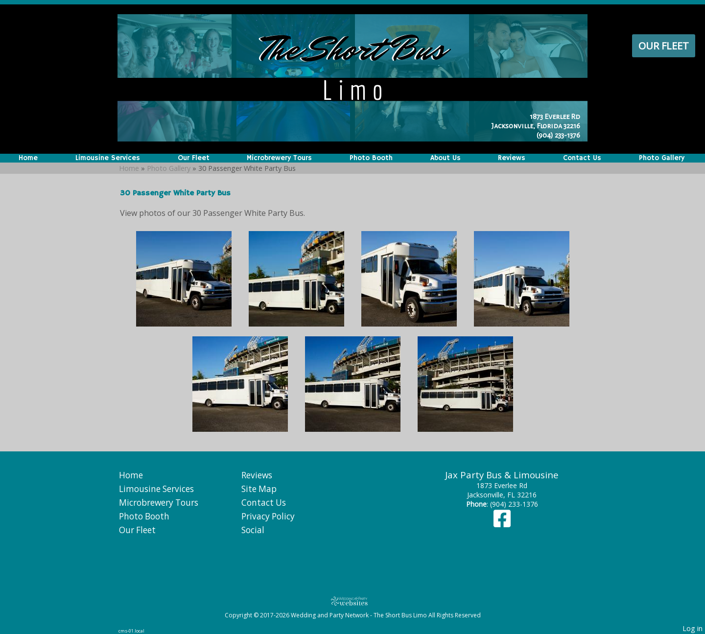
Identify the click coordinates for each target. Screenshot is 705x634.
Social (252, 530)
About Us (445, 158)
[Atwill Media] (352, 601)
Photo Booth (371, 158)
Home (28, 158)
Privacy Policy (268, 516)
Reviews (511, 158)
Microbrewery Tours (279, 158)
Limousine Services (107, 158)
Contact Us (582, 158)
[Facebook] (502, 523)
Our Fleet (663, 45)
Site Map (259, 488)
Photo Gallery (661, 158)
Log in (692, 628)
